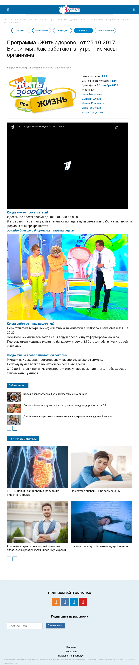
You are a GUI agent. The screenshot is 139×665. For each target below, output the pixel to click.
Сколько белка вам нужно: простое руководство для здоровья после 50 (64, 405)
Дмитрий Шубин (91, 98)
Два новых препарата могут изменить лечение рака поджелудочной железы (67, 416)
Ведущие (62, 30)
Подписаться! (56, 625)
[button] (134, 9)
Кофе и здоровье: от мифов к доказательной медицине (55, 394)
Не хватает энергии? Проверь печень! (96, 491)
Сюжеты (83, 30)
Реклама (71, 647)
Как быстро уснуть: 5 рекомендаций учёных (99, 546)
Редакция (71, 651)
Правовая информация (71, 655)
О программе (41, 30)
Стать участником (105, 30)
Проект (21, 30)
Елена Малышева (92, 94)
